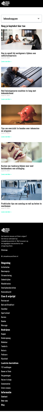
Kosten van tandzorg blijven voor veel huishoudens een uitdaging (17, 167)
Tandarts (4, 346)
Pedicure (4, 354)
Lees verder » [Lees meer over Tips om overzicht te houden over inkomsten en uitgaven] (6, 137)
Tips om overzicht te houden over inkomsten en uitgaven (20, 129)
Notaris (3, 350)
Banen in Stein (6, 371)
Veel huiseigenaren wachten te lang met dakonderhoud (18, 92)
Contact (4, 396)
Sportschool (5, 313)
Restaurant (5, 300)
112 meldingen (6, 367)
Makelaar (4, 342)
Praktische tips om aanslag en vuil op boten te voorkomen (21, 205)
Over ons (4, 400)
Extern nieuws (6, 387)
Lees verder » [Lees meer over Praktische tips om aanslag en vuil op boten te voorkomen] (6, 212)
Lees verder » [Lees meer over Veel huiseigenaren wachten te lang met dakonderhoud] (6, 99)
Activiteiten (5, 267)
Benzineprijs (5, 271)
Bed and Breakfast (7, 304)
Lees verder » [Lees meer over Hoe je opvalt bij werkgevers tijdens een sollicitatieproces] (6, 61)
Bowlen (3, 321)
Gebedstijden (5, 279)
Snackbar (4, 308)
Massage (4, 325)
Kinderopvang (6, 338)
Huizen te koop (6, 379)
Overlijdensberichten (8, 287)
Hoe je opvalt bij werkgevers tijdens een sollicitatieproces (18, 54)
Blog (3, 404)
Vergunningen (6, 375)
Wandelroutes (6, 283)
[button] (40, 3)
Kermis (3, 317)
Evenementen (5, 383)
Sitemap (4, 250)
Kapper (3, 334)
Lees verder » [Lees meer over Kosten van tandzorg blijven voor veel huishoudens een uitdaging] (6, 174)
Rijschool (4, 358)
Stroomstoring (6, 275)
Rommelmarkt (6, 291)
